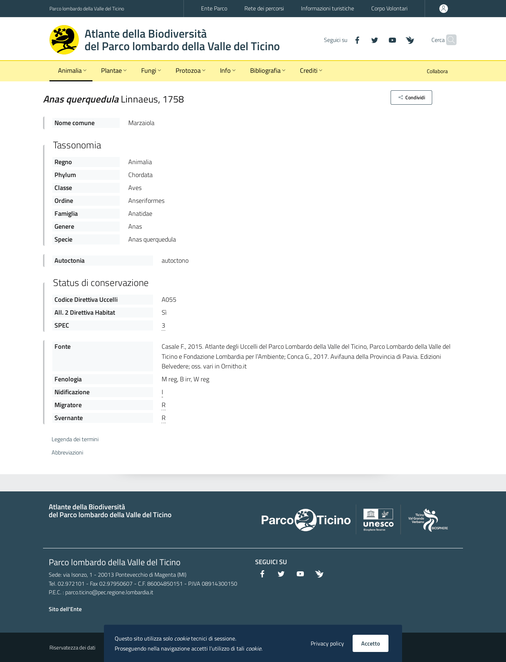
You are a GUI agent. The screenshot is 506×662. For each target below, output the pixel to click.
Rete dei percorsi (264, 8)
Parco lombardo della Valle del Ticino (86, 8)
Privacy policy (327, 643)
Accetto (370, 643)
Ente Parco (214, 8)
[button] (411, 97)
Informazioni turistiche (327, 8)
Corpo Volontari (389, 8)
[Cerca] (448, 39)
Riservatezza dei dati (72, 647)
